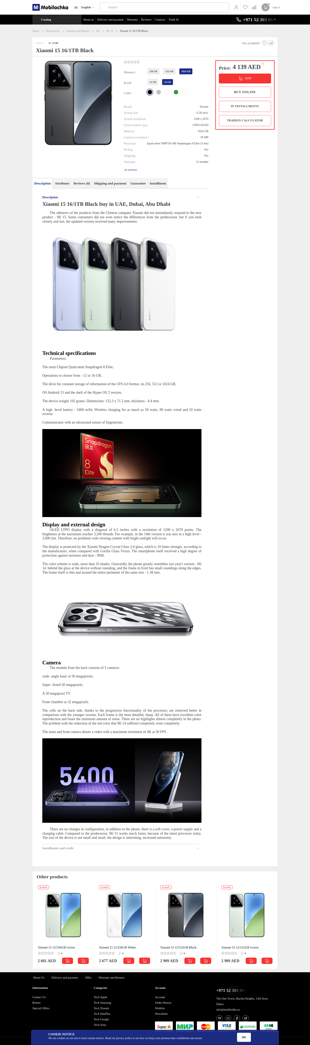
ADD (248, 78)
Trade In (174, 19)
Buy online (245, 92)
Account (160, 997)
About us (88, 19)
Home (35, 31)
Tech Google (101, 1019)
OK (244, 1037)
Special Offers (40, 1008)
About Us (38, 977)
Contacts (160, 19)
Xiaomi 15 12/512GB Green (240, 947)
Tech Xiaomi (101, 1008)
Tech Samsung (102, 1002)
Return (36, 1002)
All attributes (130, 169)
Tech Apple (100, 997)
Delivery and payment (110, 19)
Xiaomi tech (53, 31)
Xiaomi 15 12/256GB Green (56, 947)
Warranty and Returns (111, 977)
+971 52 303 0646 (232, 990)
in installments (245, 106)
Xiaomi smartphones (77, 31)
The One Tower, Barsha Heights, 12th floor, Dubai (242, 1001)
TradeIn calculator (245, 120)
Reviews (146, 19)
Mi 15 (109, 31)
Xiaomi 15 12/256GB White (117, 947)
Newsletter (161, 1013)
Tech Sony (100, 1024)
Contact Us (39, 997)
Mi (97, 31)
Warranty (132, 19)
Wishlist (160, 1008)
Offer (88, 977)
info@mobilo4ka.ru (228, 1009)
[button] (77, 103)
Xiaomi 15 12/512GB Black (178, 947)
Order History (163, 1002)
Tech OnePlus (102, 1013)
